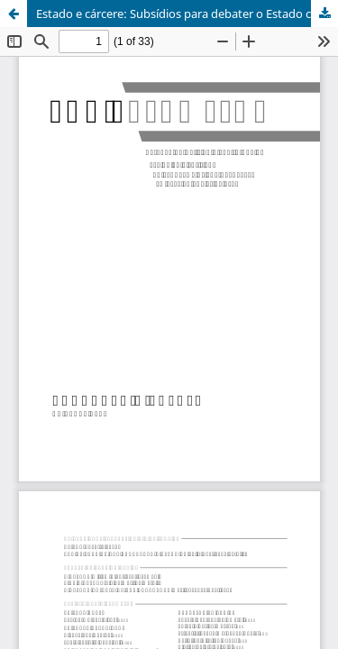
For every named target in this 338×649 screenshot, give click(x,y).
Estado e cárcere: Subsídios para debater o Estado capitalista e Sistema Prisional (187, 13)
